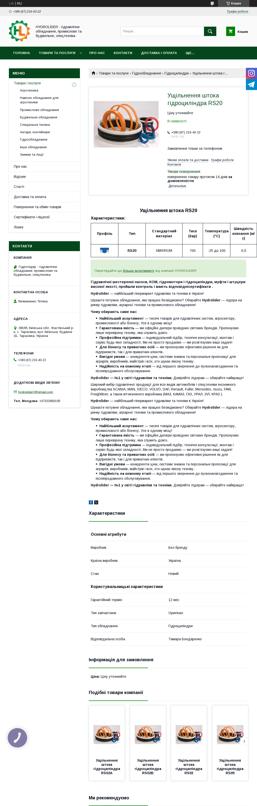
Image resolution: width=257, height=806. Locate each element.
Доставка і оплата (159, 53)
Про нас (97, 53)
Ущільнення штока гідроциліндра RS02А (107, 766)
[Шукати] (210, 31)
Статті (19, 187)
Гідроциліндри (177, 73)
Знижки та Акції (32, 154)
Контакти (123, 53)
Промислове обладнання (39, 110)
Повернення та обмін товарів (37, 207)
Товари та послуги (57, 53)
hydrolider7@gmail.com (35, 392)
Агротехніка (29, 90)
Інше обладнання (33, 147)
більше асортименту (138, 271)
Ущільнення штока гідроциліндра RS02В (148, 766)
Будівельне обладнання (38, 117)
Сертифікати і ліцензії (32, 217)
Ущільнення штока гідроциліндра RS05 (230, 766)
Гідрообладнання (146, 73)
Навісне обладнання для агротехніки (39, 100)
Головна (21, 53)
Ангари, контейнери (35, 132)
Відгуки (20, 177)
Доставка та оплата (30, 197)
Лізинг (19, 227)
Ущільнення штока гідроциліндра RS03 (189, 766)
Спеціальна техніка (35, 125)
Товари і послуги (27, 83)
